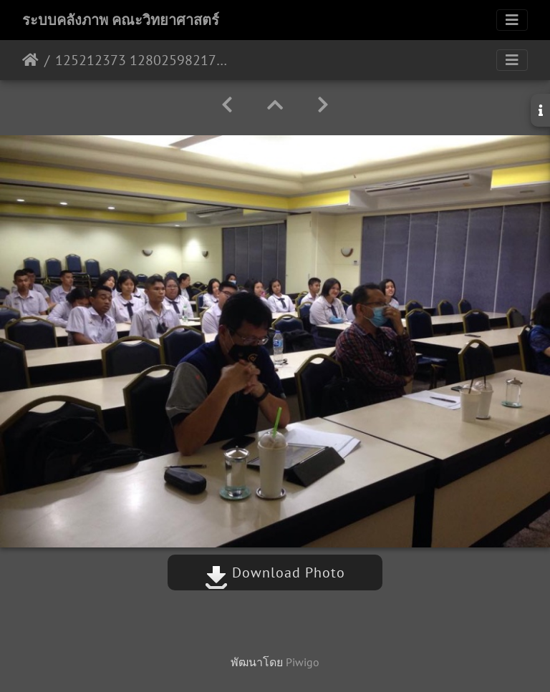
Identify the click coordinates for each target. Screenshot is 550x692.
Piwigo (302, 662)
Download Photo (275, 572)
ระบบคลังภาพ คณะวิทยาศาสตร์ (120, 20)
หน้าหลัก (30, 60)
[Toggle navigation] (512, 20)
